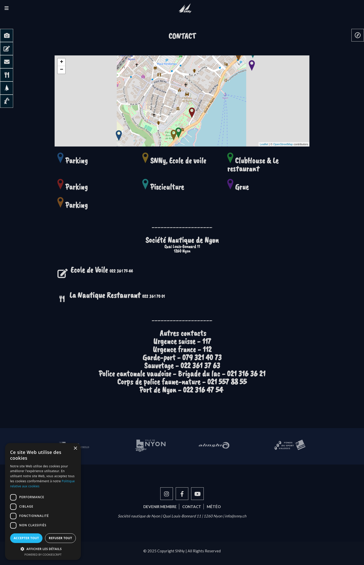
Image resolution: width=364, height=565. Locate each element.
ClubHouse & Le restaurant (253, 164)
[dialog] (43, 501)
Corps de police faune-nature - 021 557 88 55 (182, 381)
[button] (43, 548)
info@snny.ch (235, 516)
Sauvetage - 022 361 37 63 (182, 365)
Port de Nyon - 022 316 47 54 (182, 390)
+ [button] (61, 62)
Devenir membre (160, 506)
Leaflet (264, 144)
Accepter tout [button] (26, 538)
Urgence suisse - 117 (182, 341)
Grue (242, 187)
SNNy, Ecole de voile (178, 160)
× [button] (75, 448)
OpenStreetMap (283, 144)
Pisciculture (167, 187)
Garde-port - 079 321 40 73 (182, 357)
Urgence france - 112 (182, 349)
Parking (76, 160)
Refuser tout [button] (60, 538)
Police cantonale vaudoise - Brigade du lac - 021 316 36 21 (182, 373)
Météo (214, 506)
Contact (191, 506)
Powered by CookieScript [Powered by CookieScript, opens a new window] (43, 554)
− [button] (61, 70)
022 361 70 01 (117, 296)
